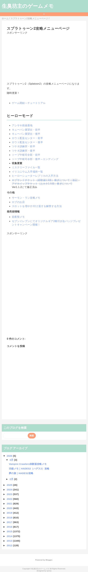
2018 (10, 517)
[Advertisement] (44, 57)
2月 (12, 479)
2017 (10, 522)
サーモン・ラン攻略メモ (26, 197)
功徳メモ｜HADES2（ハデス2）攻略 (29, 468)
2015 (10, 531)
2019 (10, 512)
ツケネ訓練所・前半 (23, 146)
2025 (10, 485)
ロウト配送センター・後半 (27, 142)
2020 (10, 508)
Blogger (49, 560)
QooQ (49, 571)
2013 (10, 540)
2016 (10, 526)
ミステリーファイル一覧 (26, 167)
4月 (12, 459)
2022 (10, 499)
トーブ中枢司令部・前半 (26, 154)
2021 (10, 503)
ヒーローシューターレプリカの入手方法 (35, 175)
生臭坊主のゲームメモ (28, 6)
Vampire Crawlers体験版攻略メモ (28, 464)
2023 (10, 494)
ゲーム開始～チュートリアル (28, 103)
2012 (10, 545)
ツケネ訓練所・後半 (23, 150)
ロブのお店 (18, 202)
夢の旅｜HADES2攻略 (21, 473)
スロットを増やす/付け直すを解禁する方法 (37, 206)
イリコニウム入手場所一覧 (27, 171)
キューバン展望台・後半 (26, 133)
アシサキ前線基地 (22, 125)
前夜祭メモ (18, 216)
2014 (10, 536)
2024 (10, 489)
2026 (10, 455)
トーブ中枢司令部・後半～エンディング (35, 159)
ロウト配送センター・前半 (27, 138)
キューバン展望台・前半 (26, 129)
